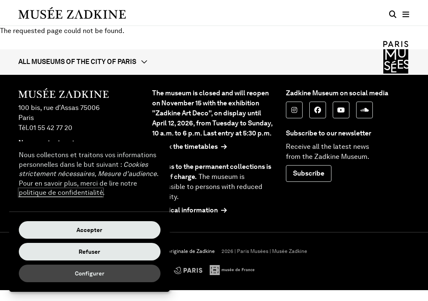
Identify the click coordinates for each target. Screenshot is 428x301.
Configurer (89, 273)
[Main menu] (406, 14)
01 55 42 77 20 (50, 128)
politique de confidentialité (61, 192)
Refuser (89, 251)
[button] (214, 61)
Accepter (89, 230)
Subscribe (308, 173)
